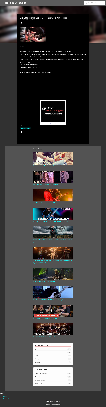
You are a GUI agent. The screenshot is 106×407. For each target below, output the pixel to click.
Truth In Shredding (15, 2)
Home (5, 397)
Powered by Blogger (53, 401)
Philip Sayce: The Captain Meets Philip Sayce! (45, 318)
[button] (21, 23)
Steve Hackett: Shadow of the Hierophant (44, 281)
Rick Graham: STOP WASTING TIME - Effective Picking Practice (50, 299)
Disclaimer (6, 398)
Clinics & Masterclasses (53, 373)
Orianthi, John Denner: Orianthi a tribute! (44, 203)
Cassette (53, 362)
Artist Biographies (53, 383)
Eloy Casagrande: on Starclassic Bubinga (44, 336)
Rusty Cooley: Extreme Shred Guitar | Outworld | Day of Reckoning (50, 221)
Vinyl (53, 355)
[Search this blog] (96, 3)
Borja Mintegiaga (25, 128)
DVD (53, 352)
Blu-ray (53, 359)
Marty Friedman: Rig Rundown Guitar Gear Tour (46, 184)
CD (53, 349)
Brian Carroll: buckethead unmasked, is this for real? (47, 166)
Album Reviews (53, 377)
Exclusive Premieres (53, 380)
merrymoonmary (56, 404)
